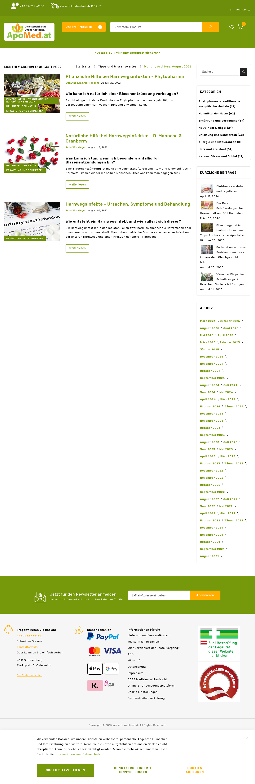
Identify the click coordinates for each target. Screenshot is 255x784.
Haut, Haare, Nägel (216, 127)
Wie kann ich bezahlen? (144, 641)
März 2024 (228, 399)
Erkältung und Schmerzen (25, 111)
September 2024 (213, 378)
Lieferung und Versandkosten (149, 635)
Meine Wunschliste (232, 27)
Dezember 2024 (212, 356)
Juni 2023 (208, 449)
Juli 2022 (230, 499)
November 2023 (212, 420)
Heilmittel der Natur (21, 106)
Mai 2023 (226, 449)
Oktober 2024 (210, 370)
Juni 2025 (231, 328)
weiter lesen (77, 116)
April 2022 (208, 513)
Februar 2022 (210, 520)
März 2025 (208, 342)
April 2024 (208, 399)
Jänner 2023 (234, 463)
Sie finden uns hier (29, 675)
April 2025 (226, 335)
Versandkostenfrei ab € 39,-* (80, 6)
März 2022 (228, 513)
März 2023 (228, 456)
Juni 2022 (208, 506)
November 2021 (212, 534)
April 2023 (208, 456)
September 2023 (213, 435)
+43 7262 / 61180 (32, 6)
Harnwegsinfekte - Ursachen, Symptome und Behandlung (128, 204)
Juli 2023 (230, 442)
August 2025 (210, 328)
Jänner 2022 (234, 520)
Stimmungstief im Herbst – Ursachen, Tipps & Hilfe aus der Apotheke (222, 230)
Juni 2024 (208, 392)
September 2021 (212, 549)
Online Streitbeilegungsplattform (151, 685)
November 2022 (212, 477)
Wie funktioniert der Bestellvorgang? (154, 647)
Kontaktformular (28, 646)
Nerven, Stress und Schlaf (221, 156)
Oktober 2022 (210, 484)
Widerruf (134, 660)
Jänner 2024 (234, 406)
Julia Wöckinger (76, 147)
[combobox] (164, 27)
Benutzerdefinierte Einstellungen (133, 770)
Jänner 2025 (210, 349)
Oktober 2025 (230, 321)
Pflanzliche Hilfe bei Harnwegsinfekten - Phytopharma (125, 76)
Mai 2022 (226, 506)
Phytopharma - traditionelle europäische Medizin (27, 100)
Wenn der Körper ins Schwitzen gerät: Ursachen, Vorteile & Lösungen (222, 279)
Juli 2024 (230, 385)
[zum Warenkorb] (243, 26)
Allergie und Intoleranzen (220, 142)
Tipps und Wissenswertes (117, 66)
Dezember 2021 (212, 527)
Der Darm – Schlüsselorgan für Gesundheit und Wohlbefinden (221, 208)
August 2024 (210, 385)
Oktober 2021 (210, 541)
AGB (131, 654)
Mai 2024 (226, 392)
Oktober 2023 (210, 427)
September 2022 (213, 492)
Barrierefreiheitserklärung (146, 698)
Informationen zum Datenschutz (78, 754)
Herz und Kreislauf (216, 149)
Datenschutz (137, 666)
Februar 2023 (210, 463)
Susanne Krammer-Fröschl (83, 83)
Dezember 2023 (212, 413)
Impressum (136, 673)
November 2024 (212, 363)
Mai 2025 (207, 335)
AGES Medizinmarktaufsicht (147, 679)
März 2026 (208, 321)
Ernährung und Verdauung (222, 120)
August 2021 (210, 556)
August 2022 (210, 499)
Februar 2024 (210, 406)
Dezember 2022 (212, 470)
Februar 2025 (230, 342)
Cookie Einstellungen (143, 691)
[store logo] (29, 32)
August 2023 (210, 442)
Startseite (83, 66)
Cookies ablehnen (195, 770)
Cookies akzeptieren (65, 770)
